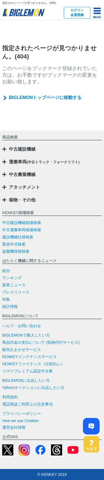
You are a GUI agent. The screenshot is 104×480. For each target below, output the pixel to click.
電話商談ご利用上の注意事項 (27, 404)
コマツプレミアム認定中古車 (27, 371)
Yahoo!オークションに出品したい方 (33, 387)
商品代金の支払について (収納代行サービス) (41, 342)
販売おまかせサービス (21, 349)
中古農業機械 (22, 174)
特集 (6, 299)
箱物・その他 (22, 200)
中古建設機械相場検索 (21, 222)
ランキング (12, 278)
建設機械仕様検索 (17, 237)
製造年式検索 (14, 244)
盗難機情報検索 (15, 251)
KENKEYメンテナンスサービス (29, 356)
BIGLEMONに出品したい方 (26, 380)
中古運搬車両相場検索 (21, 230)
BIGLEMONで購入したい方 (26, 335)
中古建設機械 (22, 149)
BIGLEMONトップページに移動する (45, 97)
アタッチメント (24, 187)
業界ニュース (14, 285)
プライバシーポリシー (21, 413)
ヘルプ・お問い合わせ (21, 326)
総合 (6, 270)
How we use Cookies (20, 420)
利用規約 (10, 397)
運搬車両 (44, 161)
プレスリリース (15, 292)
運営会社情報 (14, 427)
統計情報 (10, 306)
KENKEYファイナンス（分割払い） (33, 364)
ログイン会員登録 (77, 12)
